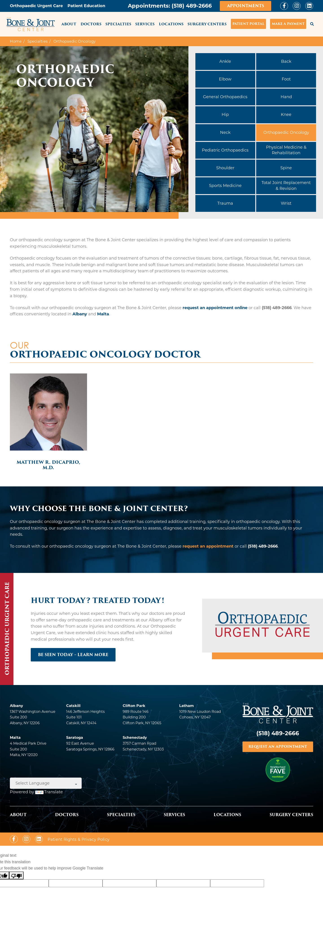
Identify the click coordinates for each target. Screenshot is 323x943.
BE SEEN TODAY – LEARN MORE (73, 653)
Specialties (118, 24)
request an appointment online (216, 307)
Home (16, 41)
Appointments (245, 5)
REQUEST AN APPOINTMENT (277, 745)
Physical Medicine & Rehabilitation (286, 150)
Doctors (91, 24)
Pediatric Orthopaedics (225, 150)
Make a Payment (288, 23)
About (68, 24)
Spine (286, 167)
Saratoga (74, 736)
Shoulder (225, 167)
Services (145, 24)
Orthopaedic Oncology (286, 132)
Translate (49, 790)
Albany (79, 314)
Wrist (286, 203)
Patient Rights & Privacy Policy (78, 838)
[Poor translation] (16, 874)
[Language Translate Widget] (46, 781)
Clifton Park (134, 704)
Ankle (225, 61)
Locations (171, 24)
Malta (103, 314)
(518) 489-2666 (191, 5)
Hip (225, 114)
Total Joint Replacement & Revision (286, 185)
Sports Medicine (225, 185)
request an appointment (208, 544)
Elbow (225, 79)
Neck (225, 132)
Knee (286, 114)
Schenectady (135, 736)
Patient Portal (248, 23)
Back (286, 61)
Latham (186, 704)
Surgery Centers (207, 24)
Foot (286, 79)
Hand (286, 96)
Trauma (225, 203)
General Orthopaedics (225, 96)
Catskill (73, 704)
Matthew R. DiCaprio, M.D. (47, 463)
